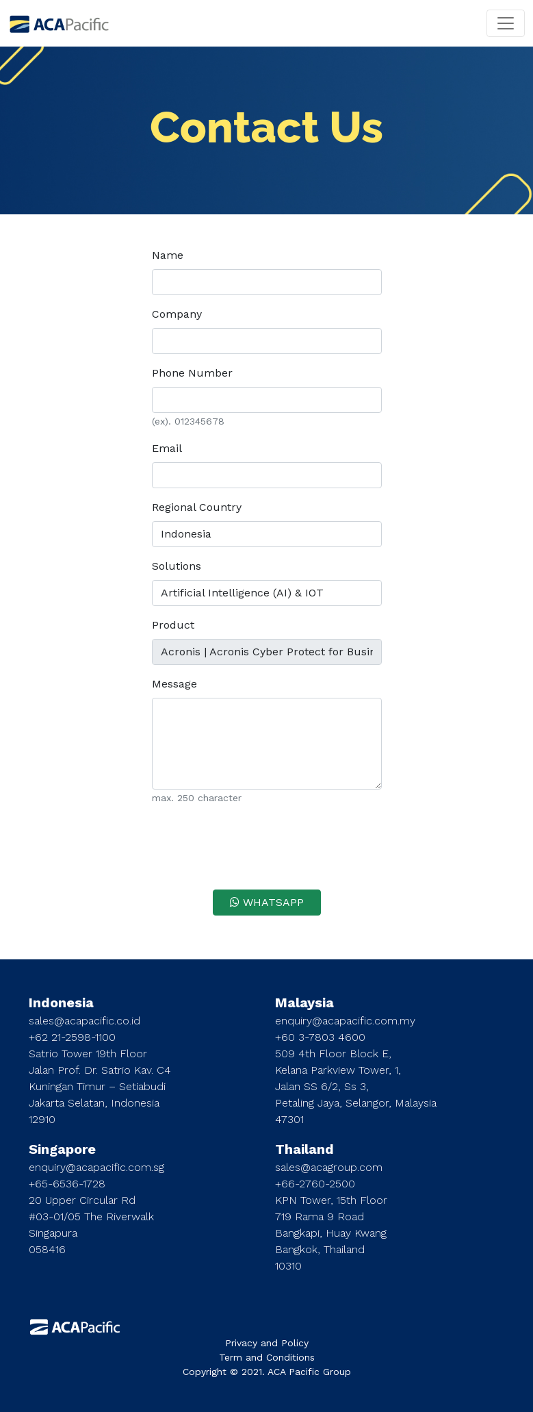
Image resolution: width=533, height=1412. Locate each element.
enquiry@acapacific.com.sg (96, 1167)
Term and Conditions (267, 1357)
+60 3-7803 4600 (320, 1037)
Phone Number (192, 372)
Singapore (62, 1149)
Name (167, 255)
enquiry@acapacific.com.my (345, 1020)
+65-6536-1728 (67, 1183)
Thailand (304, 1149)
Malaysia (304, 1002)
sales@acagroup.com (328, 1167)
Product (173, 624)
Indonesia (61, 1002)
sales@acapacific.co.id (84, 1020)
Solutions (176, 565)
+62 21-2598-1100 (72, 1037)
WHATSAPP (267, 902)
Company (177, 313)
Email (167, 448)
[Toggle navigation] (505, 23)
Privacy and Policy (267, 1342)
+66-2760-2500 (315, 1183)
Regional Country (197, 507)
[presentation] (267, 843)
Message (174, 683)
